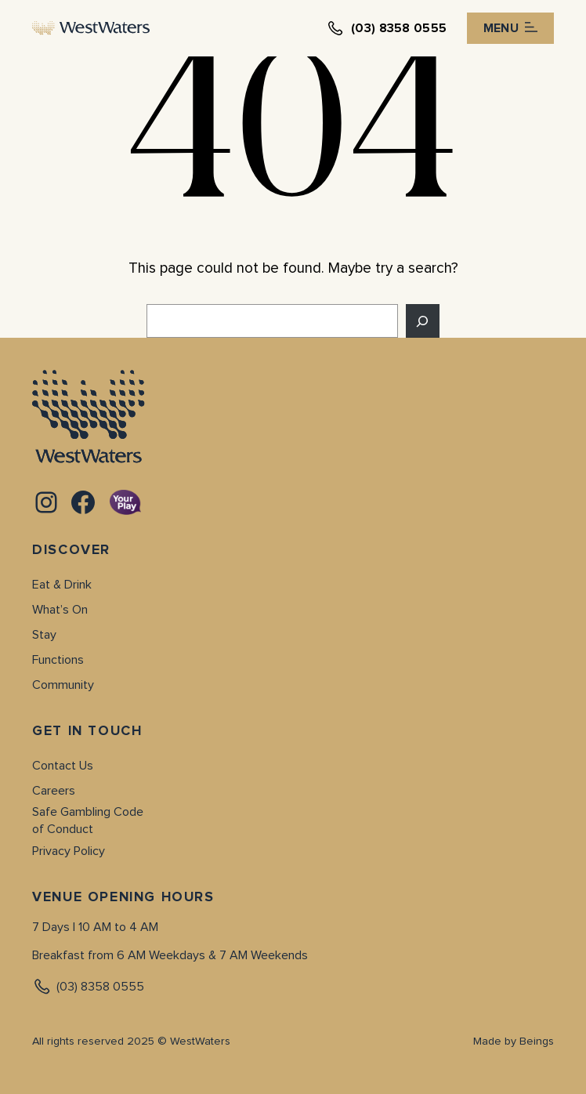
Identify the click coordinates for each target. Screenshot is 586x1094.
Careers (53, 790)
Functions (58, 660)
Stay (44, 635)
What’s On (60, 609)
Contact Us (62, 765)
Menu (510, 28)
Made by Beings (513, 1041)
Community (63, 685)
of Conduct (62, 829)
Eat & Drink (62, 584)
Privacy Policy (68, 851)
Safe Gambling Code (87, 812)
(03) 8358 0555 (88, 986)
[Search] (423, 321)
